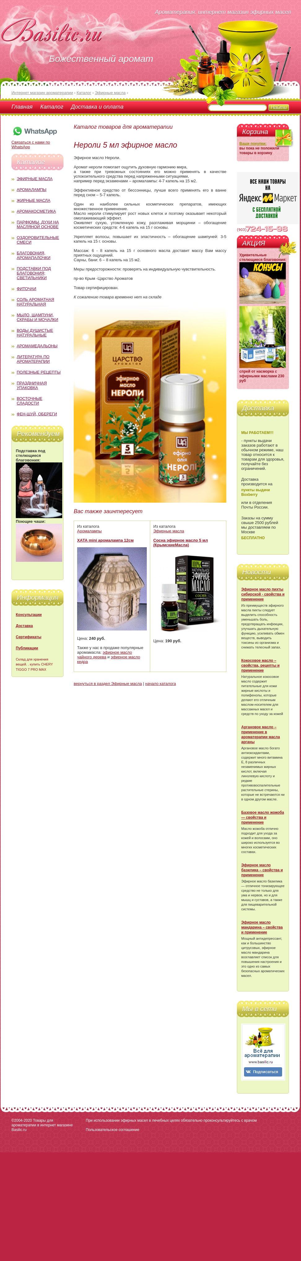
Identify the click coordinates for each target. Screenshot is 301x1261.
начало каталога (160, 683)
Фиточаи (26, 288)
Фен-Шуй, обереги (37, 414)
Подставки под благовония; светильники (34, 273)
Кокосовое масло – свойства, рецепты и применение (260, 665)
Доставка (24, 626)
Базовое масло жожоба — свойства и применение (262, 817)
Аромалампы (31, 189)
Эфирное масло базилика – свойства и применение (262, 870)
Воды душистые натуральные (35, 332)
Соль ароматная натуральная (35, 301)
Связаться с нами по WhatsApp (34, 142)
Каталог (51, 107)
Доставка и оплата (97, 107)
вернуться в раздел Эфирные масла (108, 683)
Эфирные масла (35, 178)
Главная (22, 107)
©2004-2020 (21, 1120)
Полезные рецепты (39, 372)
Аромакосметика (36, 211)
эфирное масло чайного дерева (104, 654)
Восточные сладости (29, 400)
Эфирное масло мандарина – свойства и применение (262, 927)
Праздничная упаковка (32, 385)
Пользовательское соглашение (112, 1130)
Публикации (27, 648)
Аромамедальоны (37, 346)
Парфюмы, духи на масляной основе (38, 224)
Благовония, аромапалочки (33, 255)
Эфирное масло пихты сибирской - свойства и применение (263, 594)
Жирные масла (33, 200)
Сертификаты (28, 637)
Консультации (29, 615)
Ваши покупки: (253, 143)
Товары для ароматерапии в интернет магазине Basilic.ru (42, 1125)
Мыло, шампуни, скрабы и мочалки (37, 317)
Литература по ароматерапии (33, 359)
